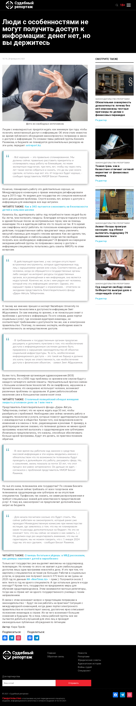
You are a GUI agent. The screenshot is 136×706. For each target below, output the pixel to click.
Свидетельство (11, 698)
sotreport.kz (33, 145)
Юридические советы (89, 660)
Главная (51, 653)
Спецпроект (84, 670)
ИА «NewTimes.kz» (37, 579)
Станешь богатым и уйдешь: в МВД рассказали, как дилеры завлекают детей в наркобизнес (43, 557)
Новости (82, 653)
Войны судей (85, 667)
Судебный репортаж (19, 5)
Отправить (73, 683)
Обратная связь (55, 656)
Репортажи (83, 656)
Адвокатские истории (89, 663)
